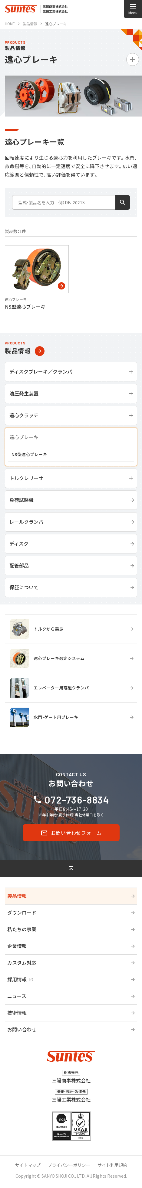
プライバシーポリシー (69, 1165)
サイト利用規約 (112, 1165)
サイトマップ (28, 1165)
